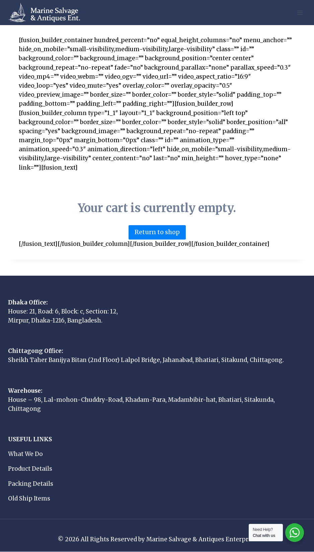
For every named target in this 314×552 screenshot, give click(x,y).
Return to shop (157, 232)
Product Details (30, 468)
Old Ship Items (29, 498)
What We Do (25, 454)
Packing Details (30, 483)
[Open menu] (300, 12)
